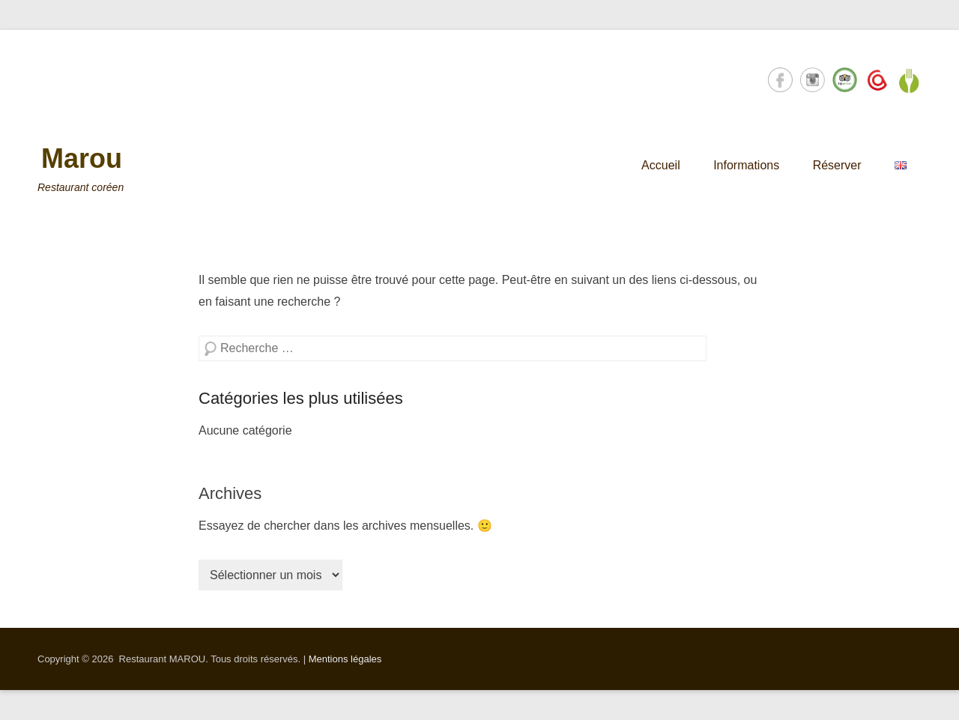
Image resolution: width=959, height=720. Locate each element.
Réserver (837, 165)
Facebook (780, 79)
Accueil (660, 165)
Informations (746, 165)
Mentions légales (345, 659)
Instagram (812, 79)
